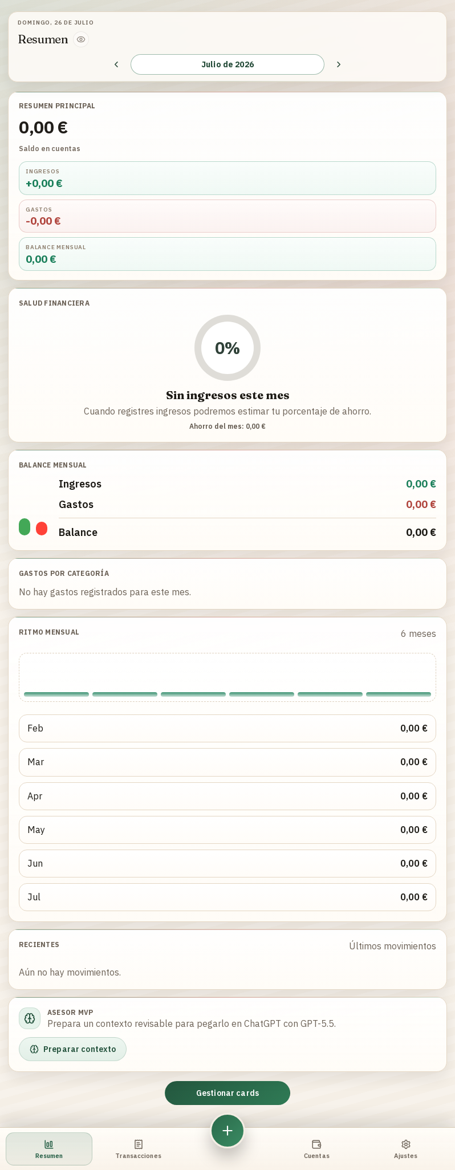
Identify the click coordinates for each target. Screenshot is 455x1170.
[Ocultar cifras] (81, 39)
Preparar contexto (73, 1049)
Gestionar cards (227, 1093)
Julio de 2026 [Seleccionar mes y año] (227, 64)
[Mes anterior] (116, 64)
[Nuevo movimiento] (227, 1130)
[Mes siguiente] (338, 64)
